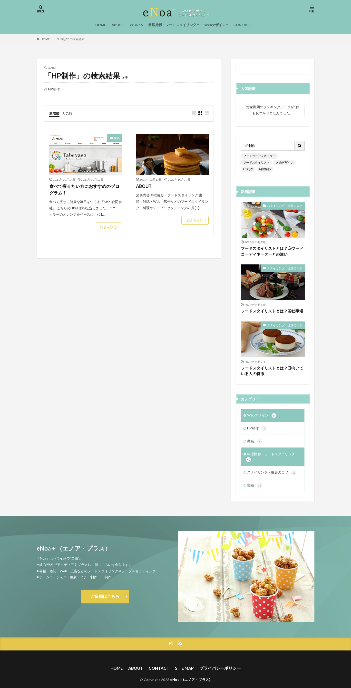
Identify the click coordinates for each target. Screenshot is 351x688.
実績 (117, 137)
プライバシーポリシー (218, 659)
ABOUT (118, 25)
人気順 (67, 113)
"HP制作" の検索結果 (70, 39)
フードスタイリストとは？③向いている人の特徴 (272, 363)
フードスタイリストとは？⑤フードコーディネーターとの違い (272, 244)
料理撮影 (284, 161)
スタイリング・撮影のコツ (287, 197)
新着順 (54, 113)
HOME (100, 25)
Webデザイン (214, 25)
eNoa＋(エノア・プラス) (190, 670)
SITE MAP (185, 659)
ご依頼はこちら (105, 588)
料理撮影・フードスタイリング (172, 25)
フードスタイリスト (287, 155)
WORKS (136, 25)
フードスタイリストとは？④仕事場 (270, 303)
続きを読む (109, 226)
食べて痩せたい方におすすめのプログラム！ (84, 189)
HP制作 (268, 161)
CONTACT (242, 25)
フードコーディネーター (256, 155)
